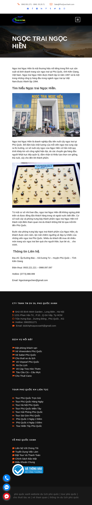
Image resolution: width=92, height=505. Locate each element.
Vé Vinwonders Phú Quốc (28, 351)
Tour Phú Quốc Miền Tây (28, 408)
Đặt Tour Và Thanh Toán (27, 455)
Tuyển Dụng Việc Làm (26, 451)
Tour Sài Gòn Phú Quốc (28, 415)
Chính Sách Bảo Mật (26, 458)
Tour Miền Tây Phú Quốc (29, 426)
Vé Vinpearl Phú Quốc (27, 362)
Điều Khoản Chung (25, 462)
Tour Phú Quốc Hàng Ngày (29, 401)
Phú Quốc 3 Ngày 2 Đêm (29, 419)
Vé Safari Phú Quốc (25, 355)
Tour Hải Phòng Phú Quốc (29, 412)
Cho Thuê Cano (23, 375)
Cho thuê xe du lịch (25, 358)
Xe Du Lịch (21, 365)
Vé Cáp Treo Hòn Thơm (28, 368)
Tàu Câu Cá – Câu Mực (28, 372)
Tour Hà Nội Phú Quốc (27, 405)
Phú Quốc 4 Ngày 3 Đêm (29, 422)
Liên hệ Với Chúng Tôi (26, 448)
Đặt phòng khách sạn (26, 348)
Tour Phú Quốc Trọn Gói (28, 398)
